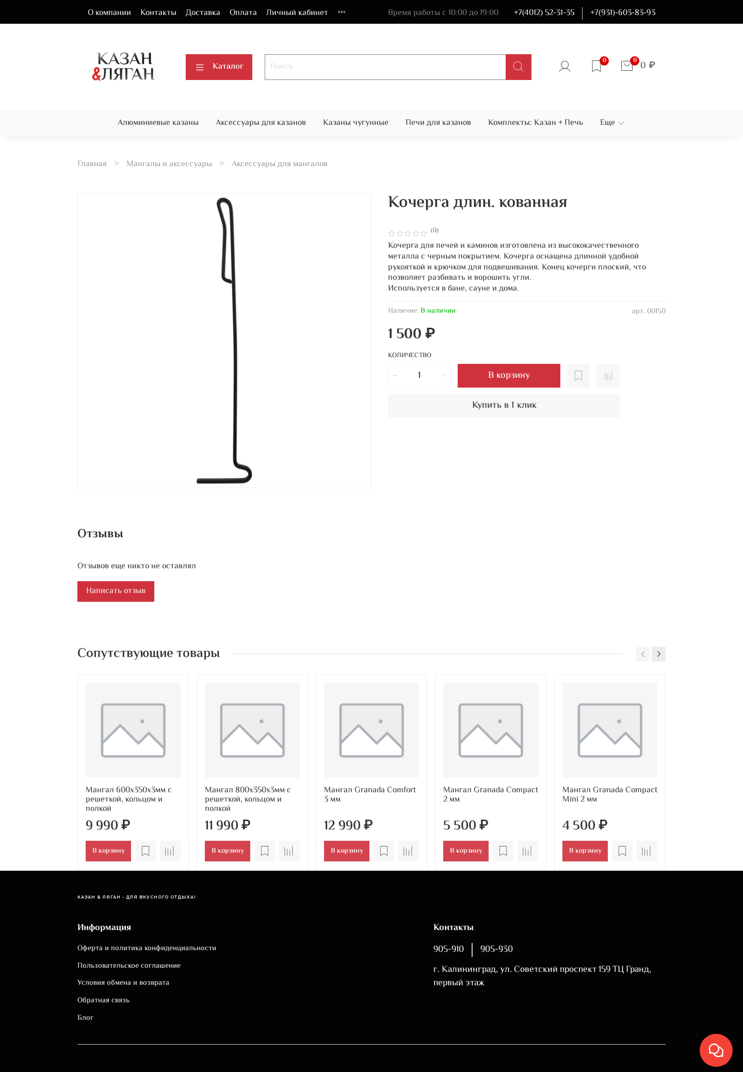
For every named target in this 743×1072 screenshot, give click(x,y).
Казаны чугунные (356, 123)
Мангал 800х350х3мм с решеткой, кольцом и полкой (248, 799)
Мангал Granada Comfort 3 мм (370, 795)
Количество (409, 356)
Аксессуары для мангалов (280, 164)
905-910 (448, 949)
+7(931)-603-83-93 (622, 13)
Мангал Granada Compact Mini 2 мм (609, 795)
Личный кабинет (297, 13)
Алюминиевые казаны (158, 123)
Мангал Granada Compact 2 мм (490, 795)
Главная (92, 164)
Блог (85, 1018)
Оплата (243, 13)
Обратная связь (103, 1000)
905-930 (496, 949)
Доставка (203, 13)
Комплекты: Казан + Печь (535, 123)
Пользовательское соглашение (129, 966)
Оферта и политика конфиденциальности (146, 948)
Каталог (219, 66)
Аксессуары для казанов (261, 123)
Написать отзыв (116, 591)
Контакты (158, 13)
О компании (109, 13)
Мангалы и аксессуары (169, 164)
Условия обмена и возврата (123, 983)
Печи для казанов (438, 123)
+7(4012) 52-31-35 (544, 13)
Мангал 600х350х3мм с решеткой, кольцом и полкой (129, 799)
